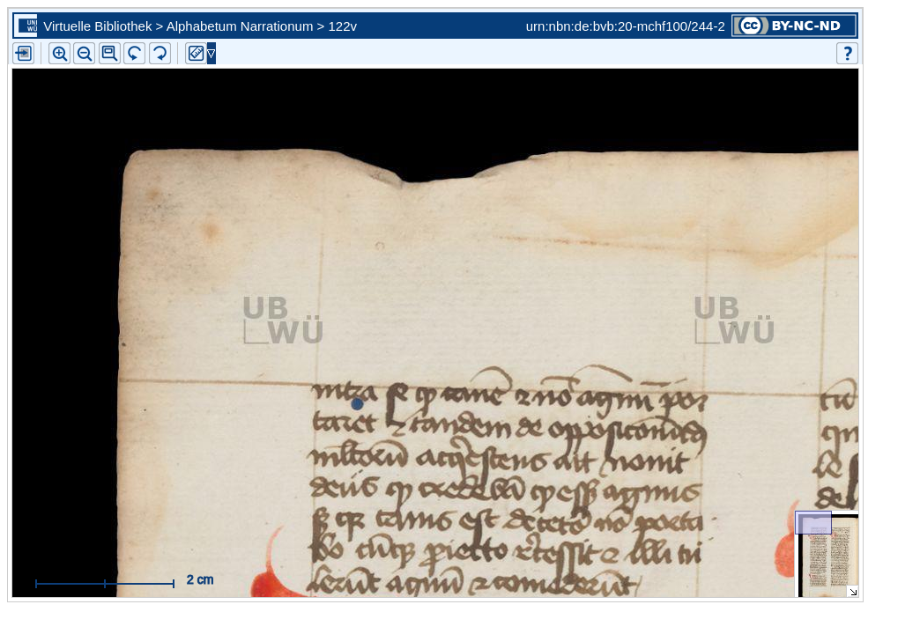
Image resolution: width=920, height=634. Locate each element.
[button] (110, 53)
